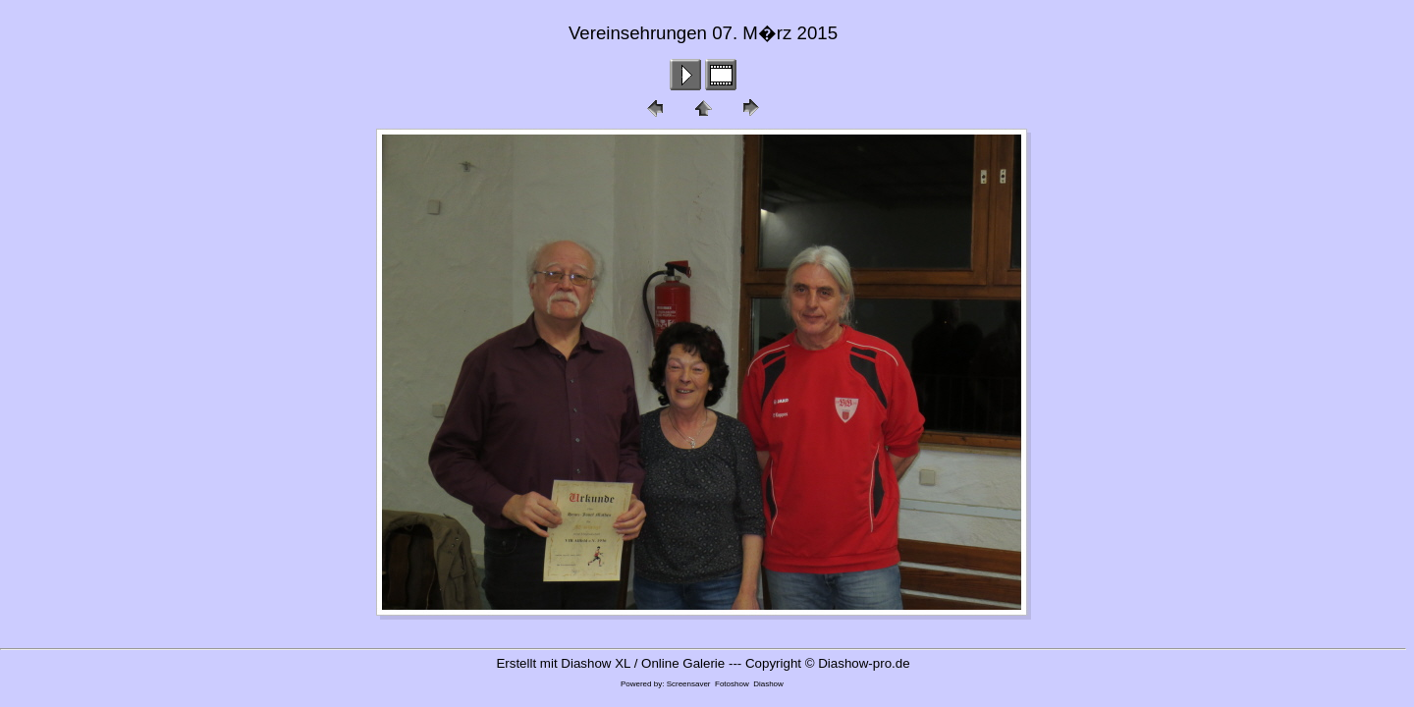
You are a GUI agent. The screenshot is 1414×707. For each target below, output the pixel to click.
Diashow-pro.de (863, 663)
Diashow (768, 684)
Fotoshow (732, 684)
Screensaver (689, 684)
